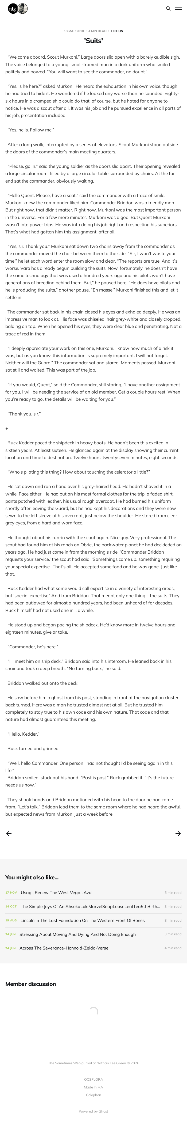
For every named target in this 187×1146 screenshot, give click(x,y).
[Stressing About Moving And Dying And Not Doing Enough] (93, 934)
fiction (117, 31)
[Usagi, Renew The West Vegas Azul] (93, 892)
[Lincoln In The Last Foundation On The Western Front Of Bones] (93, 920)
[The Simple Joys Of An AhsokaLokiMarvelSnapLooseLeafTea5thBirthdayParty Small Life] (93, 906)
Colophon (93, 1095)
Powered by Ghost (93, 1111)
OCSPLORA (93, 1079)
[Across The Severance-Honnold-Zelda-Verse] (93, 948)
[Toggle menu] (178, 9)
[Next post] (178, 834)
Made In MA (93, 1087)
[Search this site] (168, 9)
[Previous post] (8, 834)
